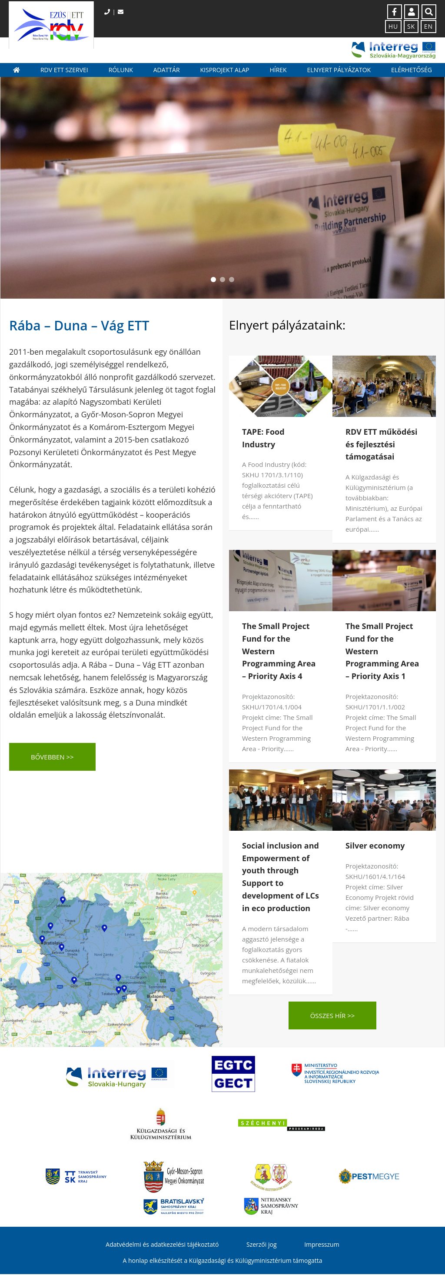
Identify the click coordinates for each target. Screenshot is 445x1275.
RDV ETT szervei (64, 70)
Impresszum (321, 1245)
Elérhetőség (411, 70)
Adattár (166, 70)
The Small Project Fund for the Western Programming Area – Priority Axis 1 (382, 652)
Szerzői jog (261, 1245)
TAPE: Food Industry (263, 438)
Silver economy (375, 846)
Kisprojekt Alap (224, 70)
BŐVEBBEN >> (52, 757)
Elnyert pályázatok (339, 70)
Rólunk (121, 70)
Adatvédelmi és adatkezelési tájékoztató (162, 1245)
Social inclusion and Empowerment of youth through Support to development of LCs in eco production (280, 877)
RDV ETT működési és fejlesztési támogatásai (381, 445)
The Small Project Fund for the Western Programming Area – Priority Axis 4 (278, 652)
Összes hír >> (332, 1016)
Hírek (277, 70)
